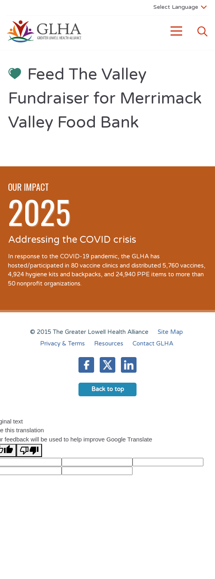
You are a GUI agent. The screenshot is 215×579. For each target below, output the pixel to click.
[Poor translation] (29, 450)
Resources (108, 343)
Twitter (107, 365)
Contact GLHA (153, 343)
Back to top (107, 389)
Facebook (86, 365)
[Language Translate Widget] (180, 7)
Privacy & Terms (62, 343)
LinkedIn (129, 365)
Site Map (170, 331)
